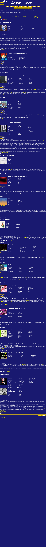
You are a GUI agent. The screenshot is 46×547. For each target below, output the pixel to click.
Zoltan (12, 210)
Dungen (35, 147)
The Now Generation (23, 364)
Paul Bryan (1, 301)
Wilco (8, 92)
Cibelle (2, 325)
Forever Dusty (24, 17)
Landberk (33, 147)
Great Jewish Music (36, 17)
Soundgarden (1, 277)
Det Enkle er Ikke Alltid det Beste (15, 16)
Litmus (5, 49)
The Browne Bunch (41, 367)
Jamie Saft (37, 407)
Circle (27, 41)
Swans (44, 114)
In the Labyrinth (41, 257)
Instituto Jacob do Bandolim (3, 411)
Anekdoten (26, 147)
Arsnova (11, 142)
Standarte (1, 146)
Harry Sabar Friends (25, 237)
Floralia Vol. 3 (24, 16)
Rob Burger (43, 408)
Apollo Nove (5, 325)
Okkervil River (24, 92)
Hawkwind (2, 49)
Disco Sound (1, 16)
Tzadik (1, 412)
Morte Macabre (35, 146)
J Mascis (27, 277)
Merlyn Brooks (9, 368)
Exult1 (12, 17)
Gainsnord (35, 16)
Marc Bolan (5, 402)
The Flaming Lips (18, 279)
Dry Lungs (1, 17)
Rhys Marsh (1, 170)
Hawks (40, 38)
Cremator (15, 210)
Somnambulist (19, 142)
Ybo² (38, 114)
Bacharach (27, 300)
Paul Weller (4, 346)
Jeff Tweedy (11, 92)
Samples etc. (5, 19)
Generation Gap (33, 367)
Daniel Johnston (34, 89)
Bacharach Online (2, 410)
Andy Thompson (3, 417)
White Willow (10, 169)
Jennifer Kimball (10, 301)
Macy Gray (2, 194)
